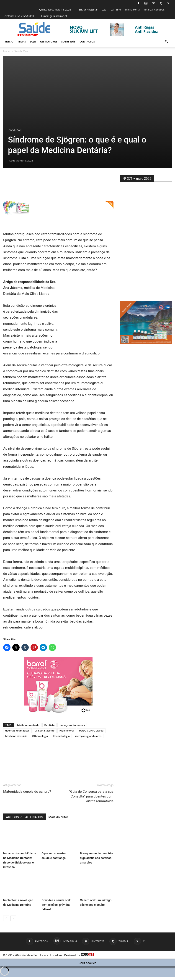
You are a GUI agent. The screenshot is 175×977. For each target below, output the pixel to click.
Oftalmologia (40, 736)
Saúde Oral (15, 130)
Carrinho (116, 9)
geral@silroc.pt (58, 16)
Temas (22, 41)
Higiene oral (66, 730)
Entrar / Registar (88, 9)
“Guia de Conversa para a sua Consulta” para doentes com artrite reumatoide (91, 796)
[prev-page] (6, 919)
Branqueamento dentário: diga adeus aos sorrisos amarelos (96, 858)
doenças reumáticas (17, 730)
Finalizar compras (154, 9)
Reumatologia (61, 736)
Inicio (9, 41)
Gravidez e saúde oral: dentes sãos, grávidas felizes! (56, 905)
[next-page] (13, 919)
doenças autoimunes (72, 725)
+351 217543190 (24, 16)
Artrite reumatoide (28, 725)
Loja (103, 9)
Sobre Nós (68, 41)
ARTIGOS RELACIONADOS (24, 817)
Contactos (87, 41)
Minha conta (132, 9)
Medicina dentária (16, 736)
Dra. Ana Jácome (44, 730)
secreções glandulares (88, 736)
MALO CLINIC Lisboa (91, 730)
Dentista (49, 725)
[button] (166, 42)
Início (6, 51)
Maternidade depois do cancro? (27, 792)
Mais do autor (58, 817)
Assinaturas (48, 41)
